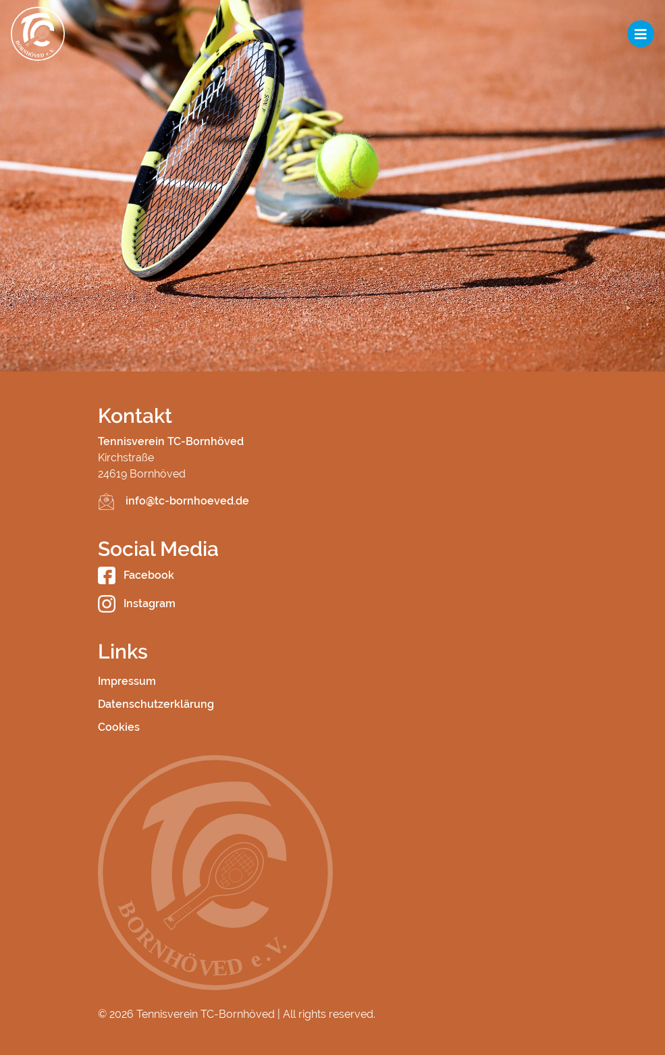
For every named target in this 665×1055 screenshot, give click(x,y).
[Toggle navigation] (640, 33)
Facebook (136, 575)
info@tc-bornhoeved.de (187, 500)
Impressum (127, 681)
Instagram (137, 603)
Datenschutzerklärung (156, 704)
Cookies (119, 727)
